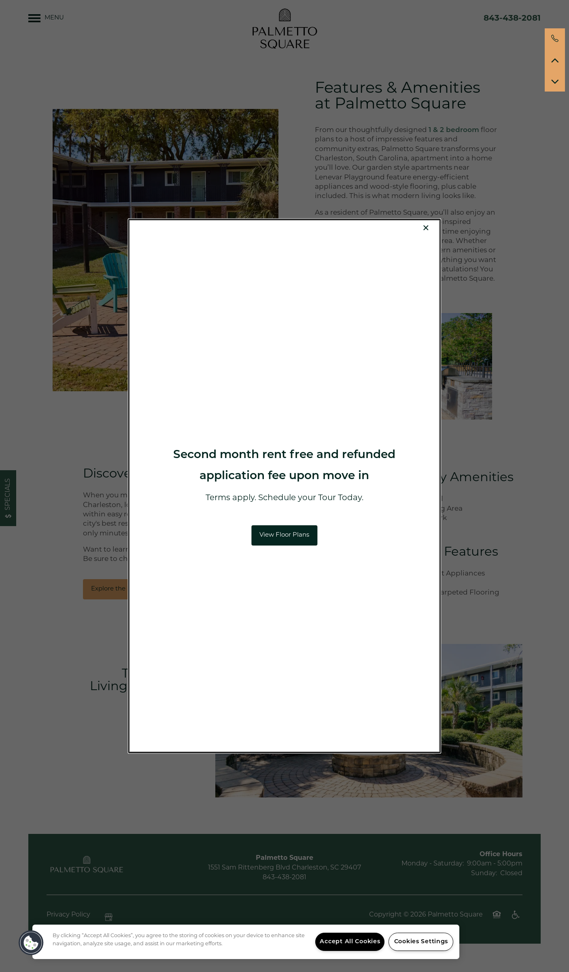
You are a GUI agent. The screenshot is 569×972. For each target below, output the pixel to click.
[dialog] (284, 486)
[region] (245, 942)
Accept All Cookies (350, 942)
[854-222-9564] (555, 38)
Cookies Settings (421, 942)
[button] (284, 535)
